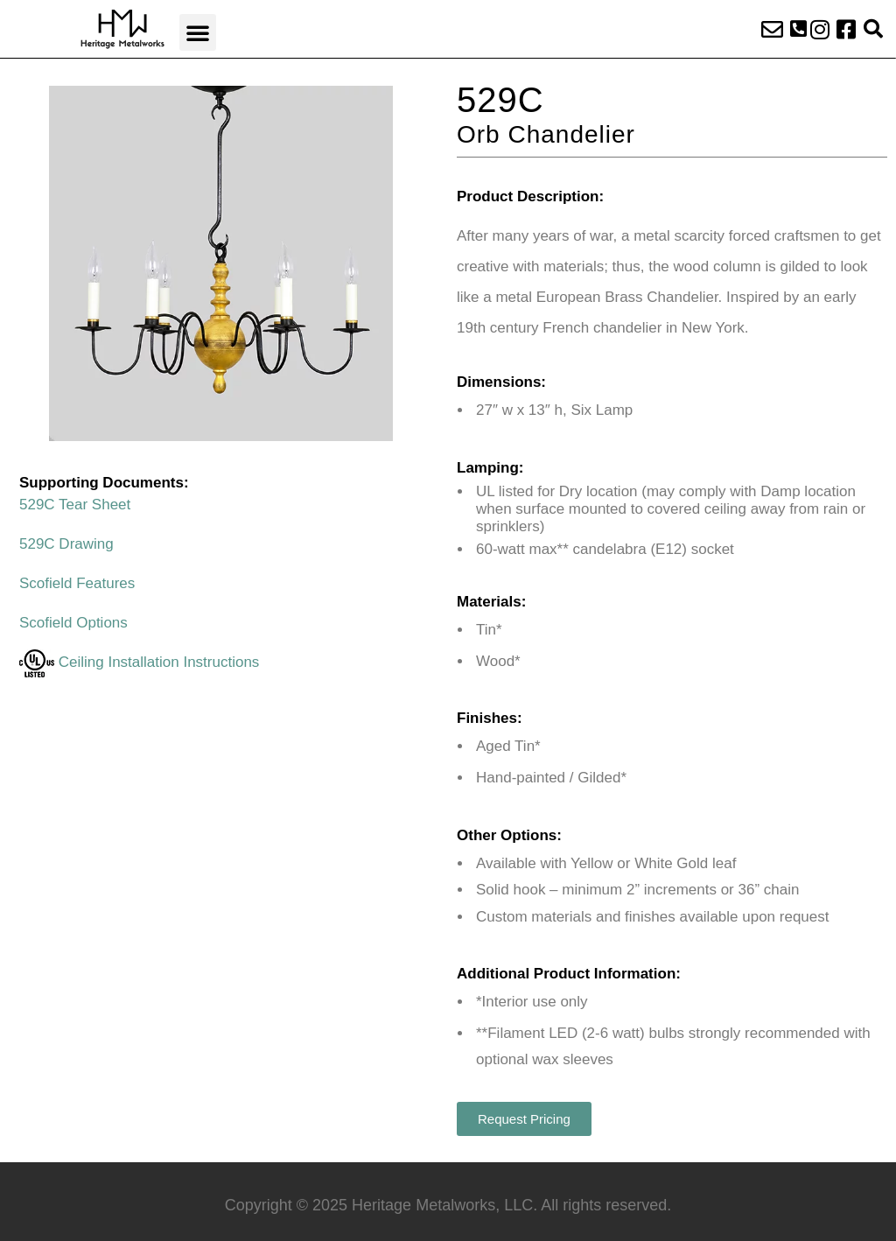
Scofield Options (73, 622)
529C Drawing (66, 544)
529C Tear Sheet (74, 504)
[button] (197, 32)
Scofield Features (77, 583)
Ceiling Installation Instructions (139, 662)
